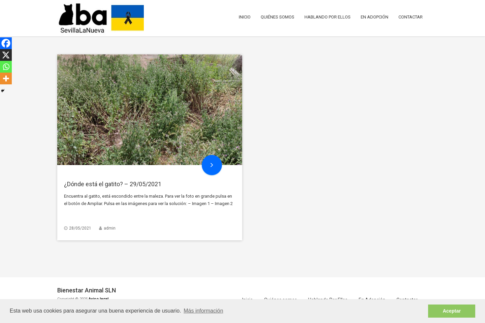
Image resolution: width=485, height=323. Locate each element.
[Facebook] (6, 43)
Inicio (245, 16)
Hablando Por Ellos (327, 16)
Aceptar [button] (452, 311)
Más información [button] (203, 311)
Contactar (410, 16)
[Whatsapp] (6, 67)
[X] (6, 55)
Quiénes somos (277, 16)
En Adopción (374, 16)
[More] (6, 78)
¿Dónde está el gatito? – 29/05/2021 (112, 184)
